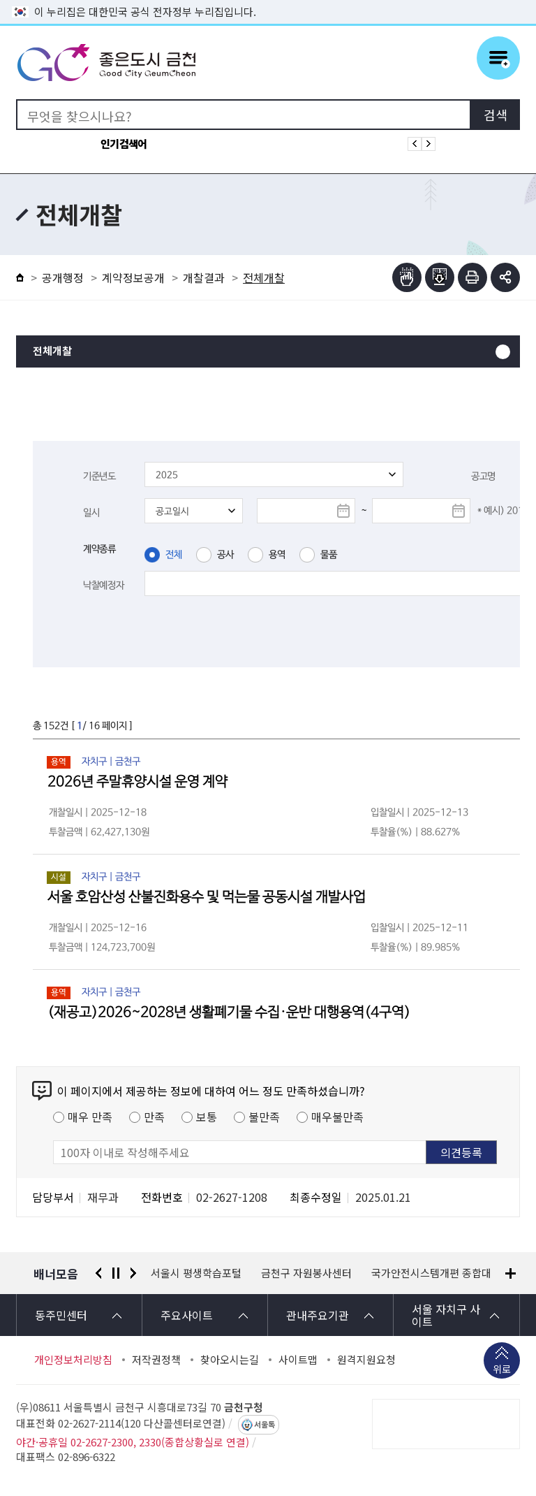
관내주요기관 (317, 1315)
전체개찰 (52, 351)
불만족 (264, 1116)
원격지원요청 (366, 1359)
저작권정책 (156, 1359)
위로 (502, 1370)
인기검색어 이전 (415, 144)
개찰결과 (204, 277)
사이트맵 (298, 1359)
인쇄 (472, 277)
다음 (133, 1273)
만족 (154, 1116)
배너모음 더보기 (510, 1273)
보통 (206, 1116)
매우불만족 (337, 1116)
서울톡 (264, 1425)
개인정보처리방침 (73, 1359)
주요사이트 (187, 1315)
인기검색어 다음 (429, 144)
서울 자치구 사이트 (446, 1315)
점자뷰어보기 (407, 277)
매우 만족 (90, 1116)
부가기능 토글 (505, 277)
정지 (115, 1273)
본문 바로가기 (268, 0)
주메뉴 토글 (498, 58)
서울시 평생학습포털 (319, 1273)
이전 (98, 1273)
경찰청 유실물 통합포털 (202, 1273)
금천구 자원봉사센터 (429, 1273)
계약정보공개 (133, 277)
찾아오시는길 (229, 1359)
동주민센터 (61, 1315)
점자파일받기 (439, 277)
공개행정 (63, 277)
